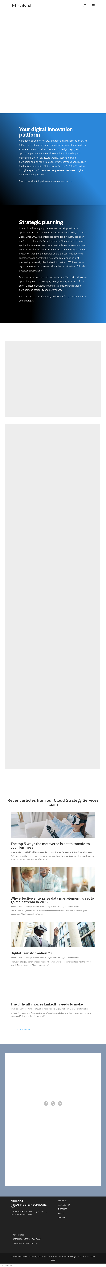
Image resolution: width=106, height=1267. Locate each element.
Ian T (15, 908)
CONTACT (62, 1219)
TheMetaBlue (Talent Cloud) (25, 1245)
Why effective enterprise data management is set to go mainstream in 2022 (52, 902)
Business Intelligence (44, 853)
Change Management (64, 853)
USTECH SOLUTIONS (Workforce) (27, 1240)
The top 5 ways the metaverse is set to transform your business (50, 847)
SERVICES (62, 1202)
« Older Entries (24, 1031)
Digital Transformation (83, 853)
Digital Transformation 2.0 (32, 954)
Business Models (38, 908)
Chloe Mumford (19, 1010)
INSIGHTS (62, 1210)
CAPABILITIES (64, 1206)
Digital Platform (53, 908)
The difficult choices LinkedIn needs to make (47, 1005)
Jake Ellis (17, 853)
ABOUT (61, 1215)
